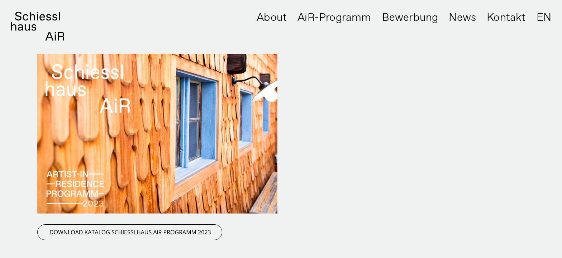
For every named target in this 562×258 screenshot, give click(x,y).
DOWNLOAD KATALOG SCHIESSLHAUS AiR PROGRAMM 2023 (130, 232)
